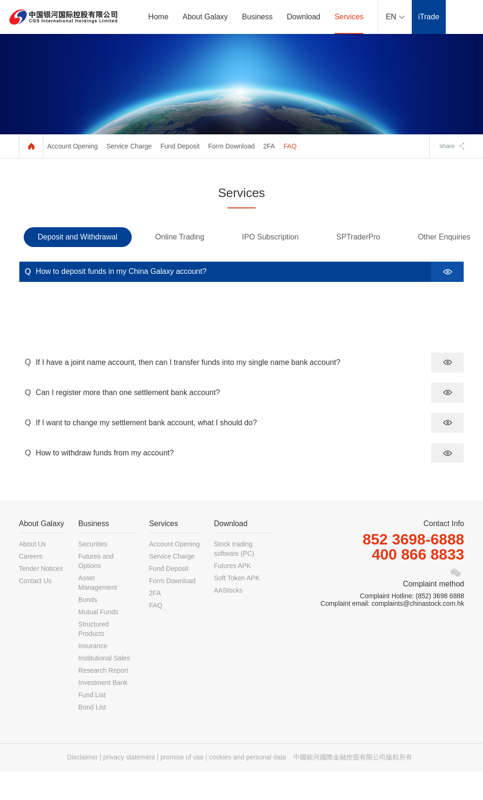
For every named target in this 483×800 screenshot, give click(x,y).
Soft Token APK (236, 606)
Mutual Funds (98, 640)
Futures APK (232, 594)
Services (348, 17)
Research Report (103, 699)
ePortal (464, 17)
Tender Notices (41, 597)
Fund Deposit (180, 146)
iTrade (429, 17)
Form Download (231, 146)
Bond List (92, 736)
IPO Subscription (270, 237)
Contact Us (35, 609)
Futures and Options (96, 589)
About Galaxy (205, 17)
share (447, 145)
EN (391, 17)
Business (257, 17)
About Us (32, 573)
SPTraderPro (358, 237)
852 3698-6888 (413, 568)
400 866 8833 (418, 583)
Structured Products (93, 657)
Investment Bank (102, 711)
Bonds (87, 628)
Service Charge (129, 146)
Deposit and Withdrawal (77, 237)
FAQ (290, 146)
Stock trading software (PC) (234, 577)
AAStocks (228, 619)
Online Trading (179, 237)
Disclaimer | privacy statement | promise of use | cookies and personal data (176, 786)
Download (303, 17)
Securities (92, 573)
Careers (30, 585)
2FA (269, 146)
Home (158, 17)
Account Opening (72, 146)
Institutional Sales (104, 687)
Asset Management (97, 611)
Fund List (92, 723)
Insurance (92, 674)
